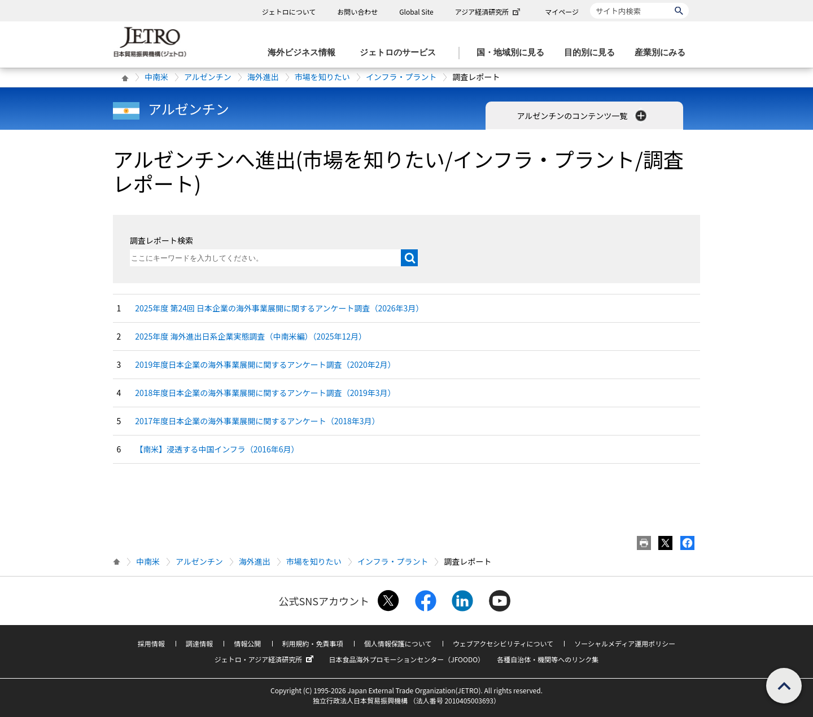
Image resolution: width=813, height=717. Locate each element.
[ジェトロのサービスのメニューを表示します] (401, 52)
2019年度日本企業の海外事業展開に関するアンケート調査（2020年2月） (265, 364)
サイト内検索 (589, 2)
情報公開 (247, 643)
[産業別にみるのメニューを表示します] (663, 52)
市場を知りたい (322, 76)
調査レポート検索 (161, 240)
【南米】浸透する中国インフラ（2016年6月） (217, 449)
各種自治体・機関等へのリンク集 (547, 659)
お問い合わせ (357, 11)
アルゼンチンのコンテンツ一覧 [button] (583, 115)
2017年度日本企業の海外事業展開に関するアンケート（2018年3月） (257, 420)
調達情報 (199, 643)
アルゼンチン (207, 76)
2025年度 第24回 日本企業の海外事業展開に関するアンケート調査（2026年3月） (279, 308)
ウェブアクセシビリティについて (503, 643)
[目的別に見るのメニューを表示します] (593, 52)
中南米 (156, 76)
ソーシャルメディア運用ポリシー (624, 643)
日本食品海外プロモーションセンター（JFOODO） (406, 659)
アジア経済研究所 (489, 11)
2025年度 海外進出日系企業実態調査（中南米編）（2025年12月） (250, 336)
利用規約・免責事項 (312, 643)
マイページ (562, 11)
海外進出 (263, 76)
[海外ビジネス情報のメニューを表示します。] (305, 52)
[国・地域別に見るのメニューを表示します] (514, 52)
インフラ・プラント (401, 76)
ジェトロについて (289, 11)
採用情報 (151, 643)
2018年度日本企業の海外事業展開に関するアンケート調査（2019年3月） (265, 392)
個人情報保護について (398, 643)
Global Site (416, 11)
